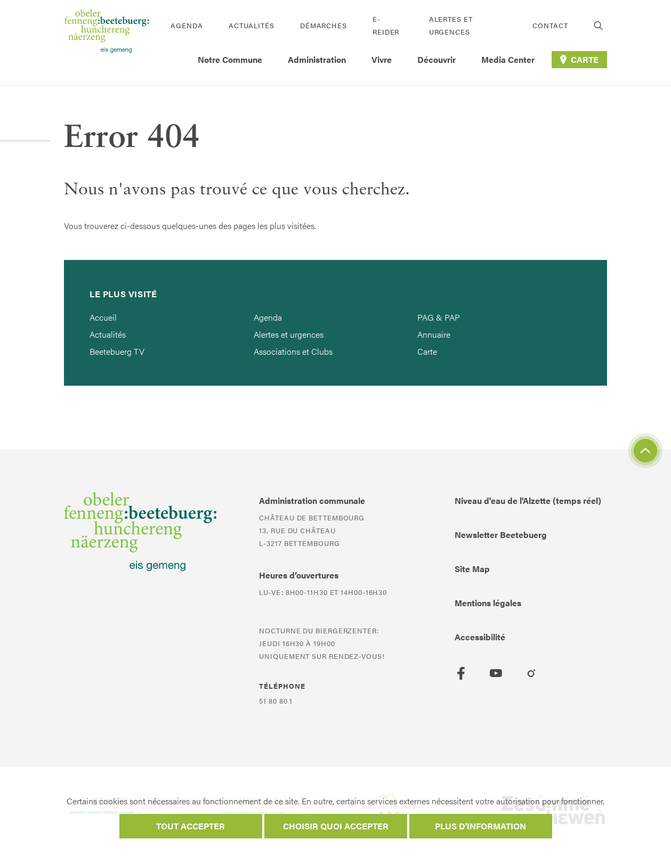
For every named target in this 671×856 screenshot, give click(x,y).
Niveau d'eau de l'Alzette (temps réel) (528, 500)
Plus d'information (480, 826)
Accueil (103, 317)
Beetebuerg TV (117, 351)
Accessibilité (480, 637)
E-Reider (386, 25)
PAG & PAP (438, 317)
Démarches (323, 25)
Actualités (251, 25)
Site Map (472, 568)
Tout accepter (190, 826)
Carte (427, 351)
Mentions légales (488, 603)
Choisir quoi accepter (336, 826)
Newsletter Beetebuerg (501, 534)
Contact (550, 25)
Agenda (187, 25)
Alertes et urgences (451, 25)
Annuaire (433, 334)
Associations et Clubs (293, 351)
